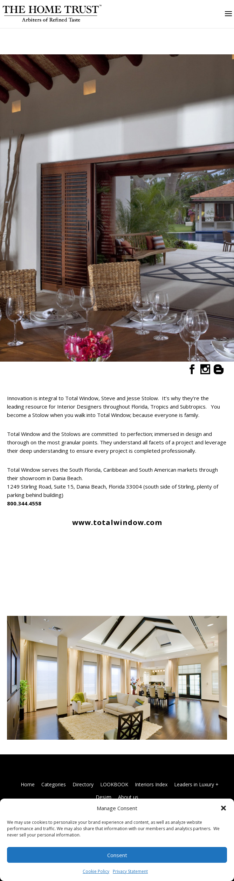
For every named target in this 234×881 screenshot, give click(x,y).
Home (28, 784)
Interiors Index (151, 784)
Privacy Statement (130, 871)
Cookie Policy (96, 871)
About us (128, 797)
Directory (83, 784)
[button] (223, 808)
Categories (53, 784)
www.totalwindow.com (117, 522)
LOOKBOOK (114, 784)
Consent (117, 855)
